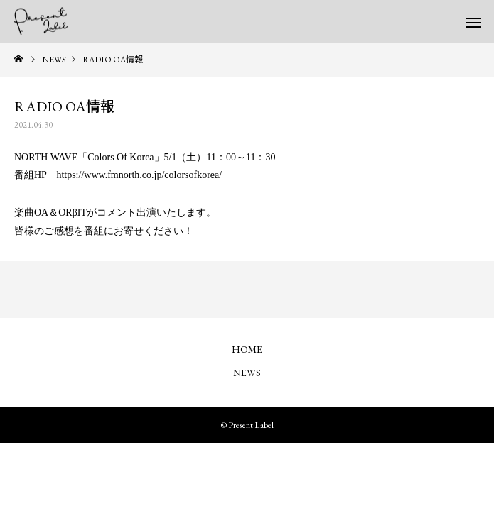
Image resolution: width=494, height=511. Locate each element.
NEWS (247, 372)
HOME (247, 349)
